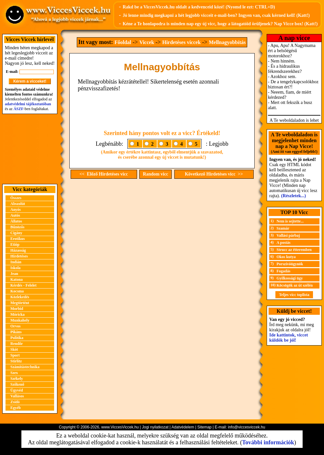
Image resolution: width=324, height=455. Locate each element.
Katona (16, 279)
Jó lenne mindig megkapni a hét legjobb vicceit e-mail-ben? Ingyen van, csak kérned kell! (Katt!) (216, 15)
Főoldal (122, 42)
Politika (16, 338)
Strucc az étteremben (294, 249)
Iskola (15, 268)
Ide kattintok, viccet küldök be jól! (288, 338)
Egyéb (15, 407)
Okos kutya (286, 257)
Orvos (15, 326)
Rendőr (16, 343)
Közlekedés (19, 297)
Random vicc (155, 174)
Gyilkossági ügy (290, 278)
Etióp (14, 244)
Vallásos (17, 396)
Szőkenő (17, 384)
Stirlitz (16, 361)
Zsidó (15, 402)
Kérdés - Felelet (23, 285)
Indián (15, 262)
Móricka (17, 314)
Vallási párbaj (288, 235)
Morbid (16, 308)
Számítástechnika (25, 367)
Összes (15, 198)
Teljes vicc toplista (294, 294)
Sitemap (204, 427)
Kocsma (17, 291)
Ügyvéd (16, 390)
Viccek (146, 42)
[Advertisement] (30, 149)
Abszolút (17, 203)
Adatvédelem (182, 427)
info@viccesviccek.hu (246, 427)
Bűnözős (17, 227)
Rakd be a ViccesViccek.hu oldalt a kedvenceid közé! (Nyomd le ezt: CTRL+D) (198, 7)
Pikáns (16, 332)
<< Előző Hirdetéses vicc (103, 174)
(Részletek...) (293, 195)
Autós (15, 215)
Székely (16, 378)
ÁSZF (19, 109)
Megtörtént (19, 303)
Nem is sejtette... (290, 221)
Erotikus (17, 238)
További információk (268, 442)
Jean (14, 273)
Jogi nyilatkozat (155, 427)
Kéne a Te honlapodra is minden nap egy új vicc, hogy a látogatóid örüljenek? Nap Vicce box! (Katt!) (220, 23)
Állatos (16, 221)
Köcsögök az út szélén (295, 285)
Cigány (16, 233)
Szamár (283, 228)
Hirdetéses (19, 256)
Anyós (15, 209)
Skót (14, 349)
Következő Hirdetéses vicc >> (214, 174)
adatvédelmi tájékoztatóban (28, 104)
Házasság (18, 250)
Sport (15, 355)
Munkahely (19, 320)
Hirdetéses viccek (181, 42)
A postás (284, 242)
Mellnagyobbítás (227, 42)
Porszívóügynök (290, 264)
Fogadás (284, 271)
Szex (14, 372)
